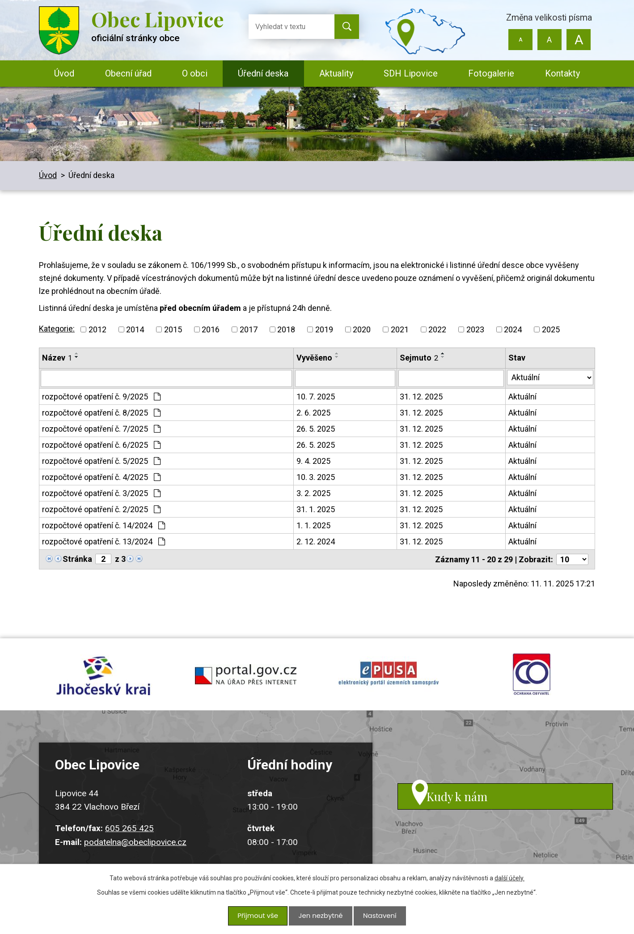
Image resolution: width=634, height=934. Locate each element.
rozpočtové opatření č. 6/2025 (101, 445)
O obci (194, 73)
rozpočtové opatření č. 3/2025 (101, 493)
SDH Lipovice (411, 73)
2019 (324, 329)
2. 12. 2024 (315, 541)
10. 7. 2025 (315, 396)
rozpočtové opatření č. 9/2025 (101, 396)
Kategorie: (57, 328)
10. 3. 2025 (315, 477)
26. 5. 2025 (315, 428)
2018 (286, 329)
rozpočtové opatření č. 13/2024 (103, 541)
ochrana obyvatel (531, 678)
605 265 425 (129, 837)
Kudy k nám (471, 812)
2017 (249, 329)
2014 (135, 329)
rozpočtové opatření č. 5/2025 (101, 461)
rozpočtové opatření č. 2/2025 (101, 509)
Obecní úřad (128, 73)
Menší (520, 39)
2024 (513, 329)
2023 (475, 329)
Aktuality (336, 73)
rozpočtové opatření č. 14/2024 (103, 525)
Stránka (77, 559)
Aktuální (522, 396)
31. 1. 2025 (315, 509)
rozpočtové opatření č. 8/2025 (101, 412)
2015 (173, 329)
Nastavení (377, 917)
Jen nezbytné (320, 917)
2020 (362, 329)
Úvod (64, 73)
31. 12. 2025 (421, 396)
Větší (578, 39)
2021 (400, 329)
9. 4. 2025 (313, 461)
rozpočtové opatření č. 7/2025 (101, 428)
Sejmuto (419, 357)
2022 (437, 329)
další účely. (509, 880)
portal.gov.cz (245, 678)
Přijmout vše (260, 917)
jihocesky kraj (102, 678)
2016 (211, 329)
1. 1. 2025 (313, 525)
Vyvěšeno (314, 357)
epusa (388, 678)
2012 (97, 329)
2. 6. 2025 (313, 412)
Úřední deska (263, 73)
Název (57, 357)
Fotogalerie (491, 73)
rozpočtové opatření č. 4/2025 (101, 477)
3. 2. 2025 (313, 493)
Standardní (549, 39)
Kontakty (562, 73)
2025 (551, 329)
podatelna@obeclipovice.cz (135, 850)
